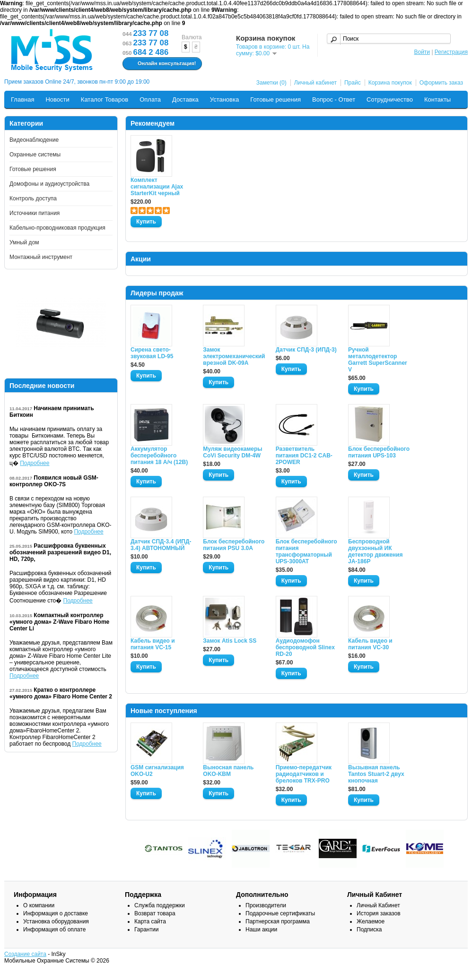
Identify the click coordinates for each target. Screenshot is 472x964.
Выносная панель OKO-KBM (228, 770)
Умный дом (24, 242)
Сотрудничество (390, 99)
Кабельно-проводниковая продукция (57, 227)
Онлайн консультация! (161, 64)
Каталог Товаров (104, 99)
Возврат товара (154, 913)
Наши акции (261, 929)
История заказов (379, 913)
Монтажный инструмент (40, 257)
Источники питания (34, 213)
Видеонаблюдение (34, 140)
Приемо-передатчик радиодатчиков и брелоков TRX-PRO (304, 774)
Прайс (352, 82)
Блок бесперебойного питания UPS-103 (379, 452)
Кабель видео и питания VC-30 (370, 644)
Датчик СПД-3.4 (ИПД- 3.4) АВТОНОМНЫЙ (161, 544)
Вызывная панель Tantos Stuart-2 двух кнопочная (376, 774)
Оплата (150, 99)
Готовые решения (275, 99)
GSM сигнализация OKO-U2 (157, 770)
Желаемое (371, 921)
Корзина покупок (390, 82)
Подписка (369, 929)
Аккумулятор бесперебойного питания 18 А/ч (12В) (159, 455)
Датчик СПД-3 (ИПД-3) (306, 349)
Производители (265, 905)
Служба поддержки (159, 905)
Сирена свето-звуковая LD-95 (152, 353)
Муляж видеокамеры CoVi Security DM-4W (232, 452)
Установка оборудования (56, 921)
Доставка (185, 99)
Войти (422, 52)
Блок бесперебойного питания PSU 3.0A (233, 544)
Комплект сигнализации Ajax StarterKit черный (157, 187)
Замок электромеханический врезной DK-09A (233, 356)
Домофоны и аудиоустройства (49, 184)
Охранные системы (35, 154)
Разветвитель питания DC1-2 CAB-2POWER (304, 455)
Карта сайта (150, 921)
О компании (38, 905)
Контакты (437, 99)
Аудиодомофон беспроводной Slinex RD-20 (305, 647)
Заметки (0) (271, 82)
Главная (22, 99)
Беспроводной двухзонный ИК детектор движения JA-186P (375, 551)
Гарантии (146, 929)
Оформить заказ (441, 82)
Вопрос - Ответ (333, 99)
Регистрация (451, 52)
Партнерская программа (277, 921)
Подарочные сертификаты (280, 913)
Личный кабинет (315, 82)
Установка (224, 99)
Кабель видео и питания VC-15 (153, 644)
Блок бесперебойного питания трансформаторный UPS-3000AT (306, 551)
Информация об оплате (54, 929)
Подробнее (34, 463)
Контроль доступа (33, 198)
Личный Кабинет (378, 905)
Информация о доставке (55, 913)
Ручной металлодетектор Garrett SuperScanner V (377, 359)
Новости (57, 99)
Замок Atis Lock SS (229, 640)
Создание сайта (25, 954)
